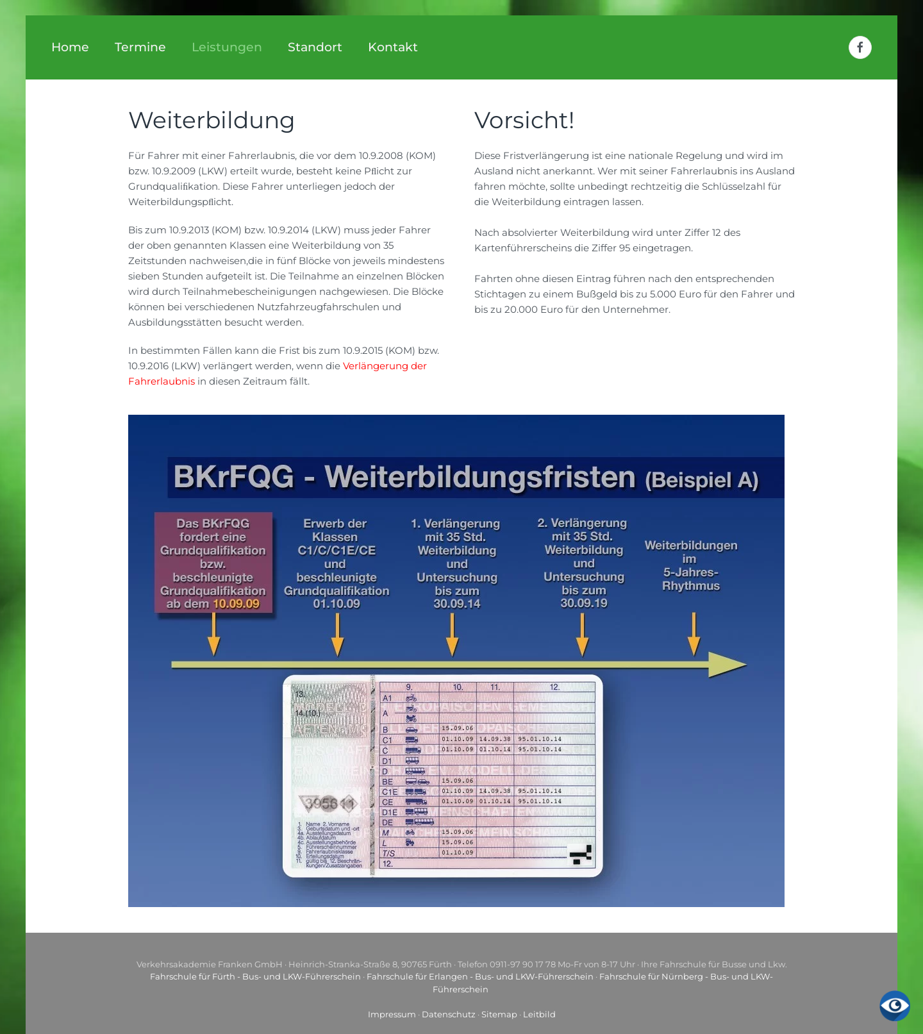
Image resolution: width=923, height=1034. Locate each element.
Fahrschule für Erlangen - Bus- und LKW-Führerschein (480, 976)
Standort (315, 47)
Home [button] (70, 47)
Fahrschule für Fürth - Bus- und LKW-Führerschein (255, 976)
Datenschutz (449, 1014)
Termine (140, 47)
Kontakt (393, 47)
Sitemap (499, 1014)
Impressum (392, 1014)
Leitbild (539, 1014)
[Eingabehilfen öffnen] (894, 1005)
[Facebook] (860, 47)
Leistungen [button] (227, 47)
